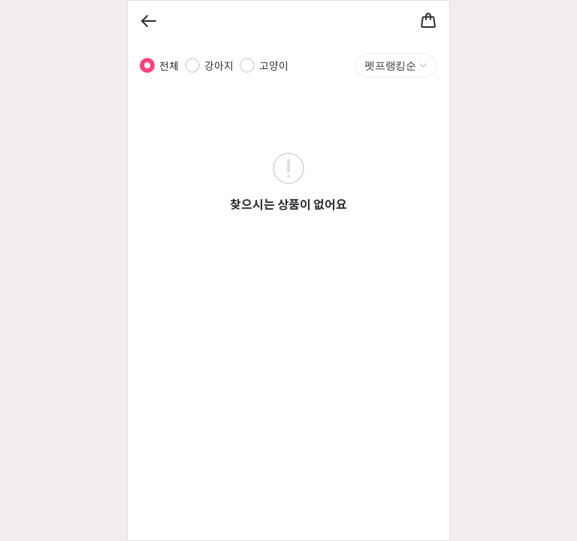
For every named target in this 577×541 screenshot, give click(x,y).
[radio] (147, 65)
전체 (169, 65)
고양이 (273, 65)
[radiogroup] (214, 65)
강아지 (219, 65)
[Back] (149, 21)
